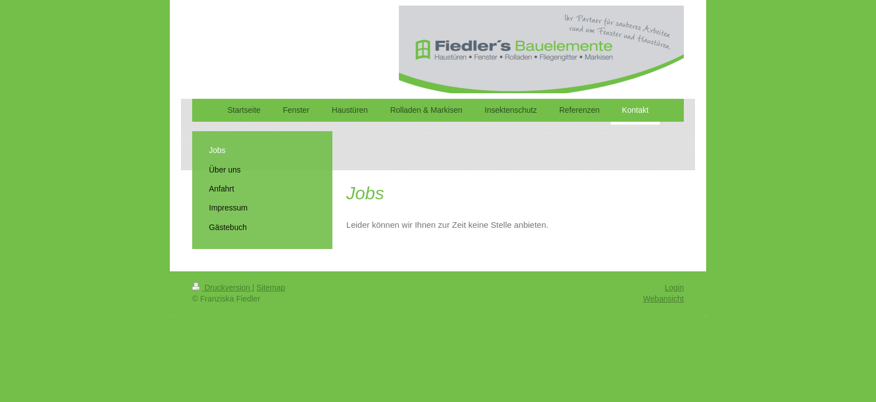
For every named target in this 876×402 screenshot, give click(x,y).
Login (674, 287)
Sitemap (270, 287)
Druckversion (222, 287)
